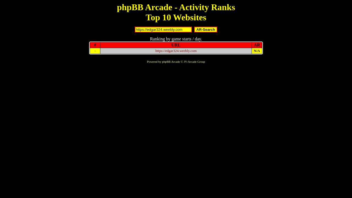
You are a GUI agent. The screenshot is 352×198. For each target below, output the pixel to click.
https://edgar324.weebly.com (176, 51)
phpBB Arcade (171, 61)
